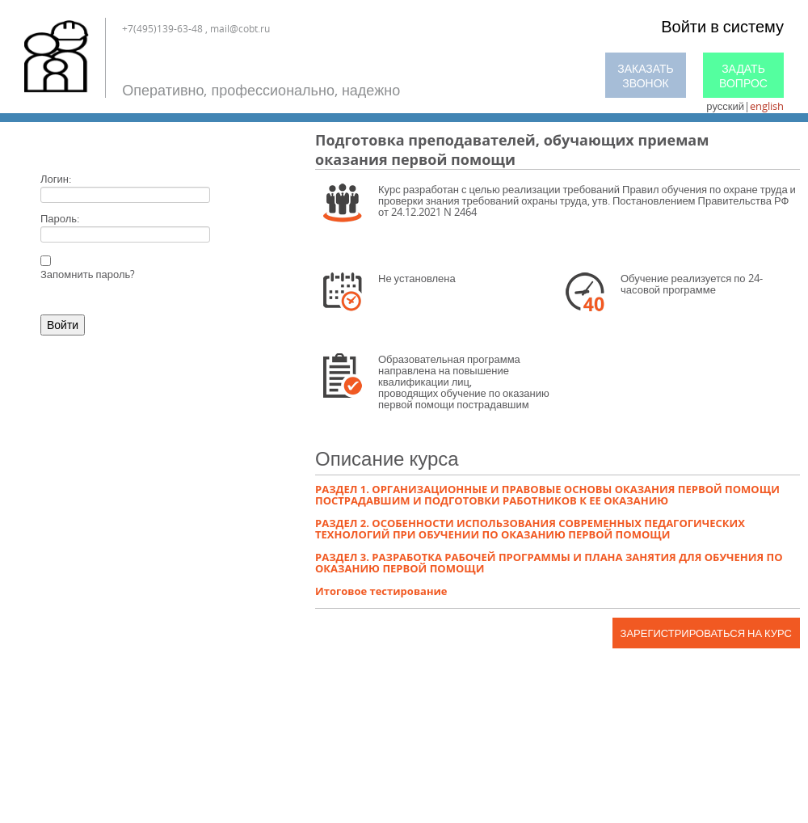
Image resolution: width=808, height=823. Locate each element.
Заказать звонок (645, 76)
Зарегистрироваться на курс (706, 633)
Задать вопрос (743, 76)
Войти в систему (722, 26)
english (767, 106)
